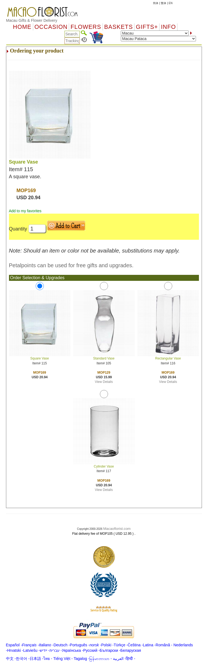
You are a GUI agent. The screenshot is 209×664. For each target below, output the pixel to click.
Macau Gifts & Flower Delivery (31, 20)
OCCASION (51, 27)
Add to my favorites (25, 211)
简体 (155, 3)
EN (171, 3)
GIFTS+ (147, 27)
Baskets (118, 27)
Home (22, 27)
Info (168, 27)
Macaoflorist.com (117, 529)
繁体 (163, 3)
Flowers (85, 27)
